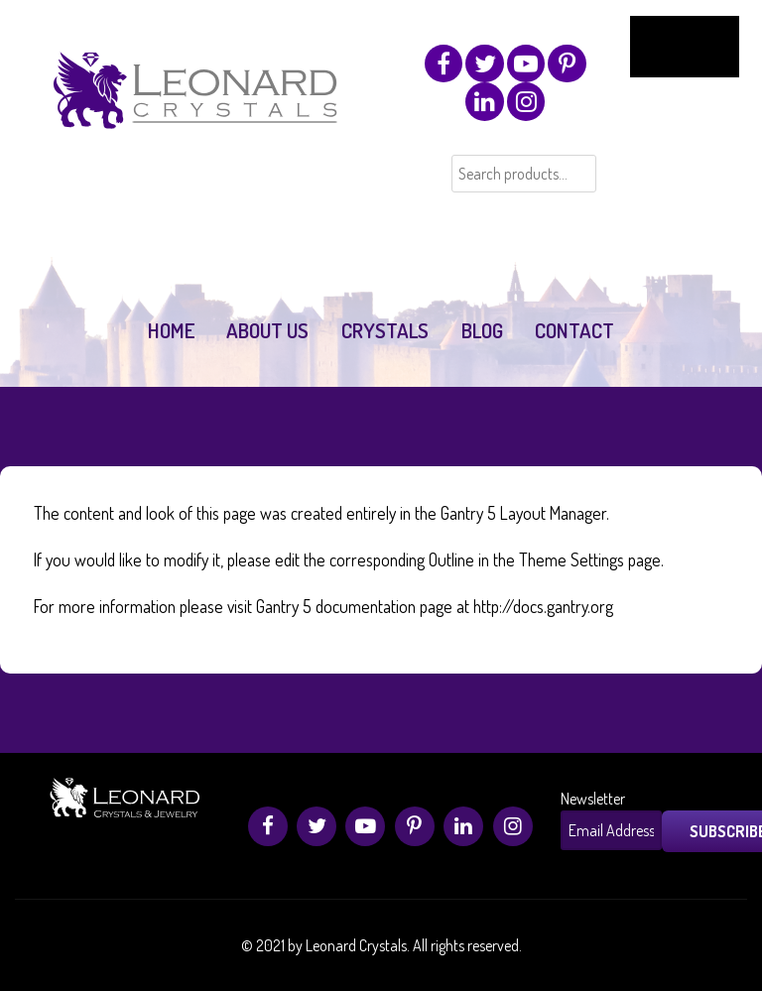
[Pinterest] (566, 63)
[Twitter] (484, 63)
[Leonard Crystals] (198, 111)
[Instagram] (526, 101)
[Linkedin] (484, 101)
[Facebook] (443, 63)
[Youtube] (526, 63)
